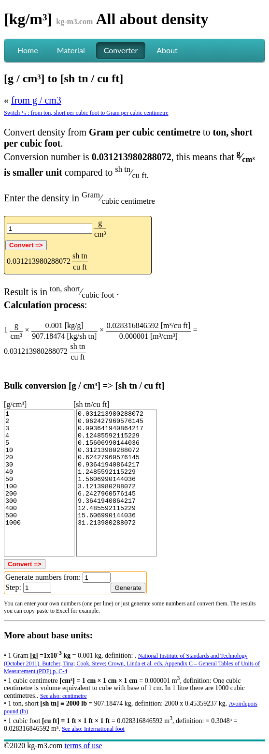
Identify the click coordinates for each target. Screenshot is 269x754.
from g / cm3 (36, 100)
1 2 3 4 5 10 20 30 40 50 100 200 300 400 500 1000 (39, 483)
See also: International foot (93, 728)
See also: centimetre (63, 696)
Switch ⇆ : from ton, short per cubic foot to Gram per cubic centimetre (86, 112)
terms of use (83, 745)
